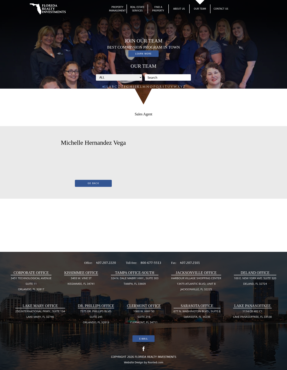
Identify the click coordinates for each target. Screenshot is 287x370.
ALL (105, 86)
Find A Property (158, 8)
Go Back (93, 183)
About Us (179, 8)
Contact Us (221, 8)
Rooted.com (155, 362)
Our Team (200, 8)
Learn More (143, 53)
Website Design (133, 362)
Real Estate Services (137, 8)
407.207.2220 (106, 263)
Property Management (117, 8)
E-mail (143, 338)
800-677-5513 (151, 263)
